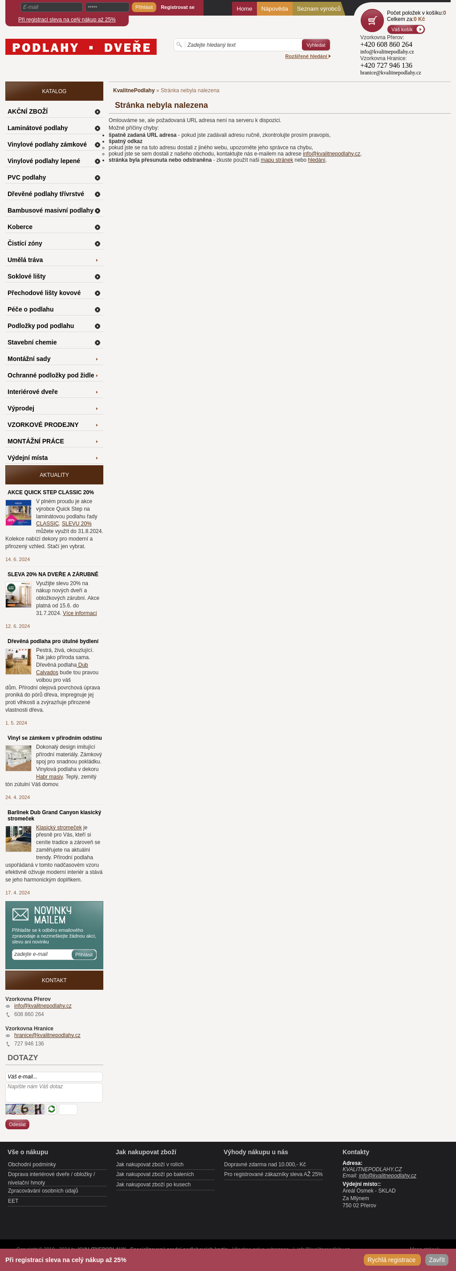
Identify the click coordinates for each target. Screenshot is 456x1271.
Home (244, 8)
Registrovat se (178, 7)
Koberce (20, 226)
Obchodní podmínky (32, 1164)
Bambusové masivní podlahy (51, 210)
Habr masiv (49, 777)
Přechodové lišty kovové (44, 292)
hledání (317, 160)
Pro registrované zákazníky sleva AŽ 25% (273, 1174)
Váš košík (402, 29)
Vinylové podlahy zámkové (47, 144)
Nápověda (274, 8)
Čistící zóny (25, 243)
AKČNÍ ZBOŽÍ (28, 111)
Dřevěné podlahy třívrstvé (46, 193)
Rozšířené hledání (308, 56)
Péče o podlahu (30, 309)
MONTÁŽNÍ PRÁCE (36, 441)
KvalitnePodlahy (134, 90)
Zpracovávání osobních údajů (43, 1191)
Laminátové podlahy (38, 127)
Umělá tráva (25, 259)
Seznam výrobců (319, 8)
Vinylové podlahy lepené (44, 160)
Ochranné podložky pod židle (51, 375)
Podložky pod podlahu (41, 325)
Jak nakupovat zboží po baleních (155, 1174)
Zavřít (437, 1259)
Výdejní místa (28, 457)
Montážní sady (29, 358)
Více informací (80, 613)
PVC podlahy (27, 177)
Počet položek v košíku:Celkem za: (416, 16)
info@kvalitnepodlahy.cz (331, 154)
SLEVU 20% (77, 524)
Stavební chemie (32, 342)
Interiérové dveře (33, 391)
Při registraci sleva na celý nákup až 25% (67, 19)
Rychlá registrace (392, 1259)
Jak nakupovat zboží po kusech (153, 1184)
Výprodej (21, 408)
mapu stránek (277, 160)
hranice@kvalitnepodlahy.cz (47, 1035)
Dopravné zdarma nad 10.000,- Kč (264, 1164)
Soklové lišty (27, 276)
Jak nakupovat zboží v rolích (149, 1164)
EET (13, 1201)
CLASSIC (47, 524)
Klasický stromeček (59, 827)
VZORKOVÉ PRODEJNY (43, 424)
